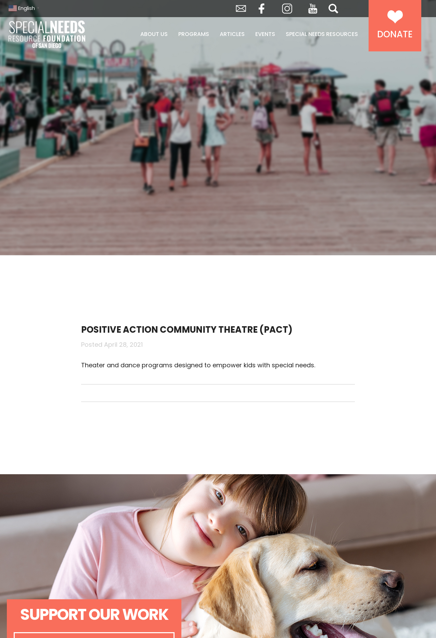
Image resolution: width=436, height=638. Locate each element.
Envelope (241, 8)
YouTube (313, 8)
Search (333, 8)
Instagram (287, 8)
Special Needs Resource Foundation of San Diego (64, 34)
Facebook (261, 8)
